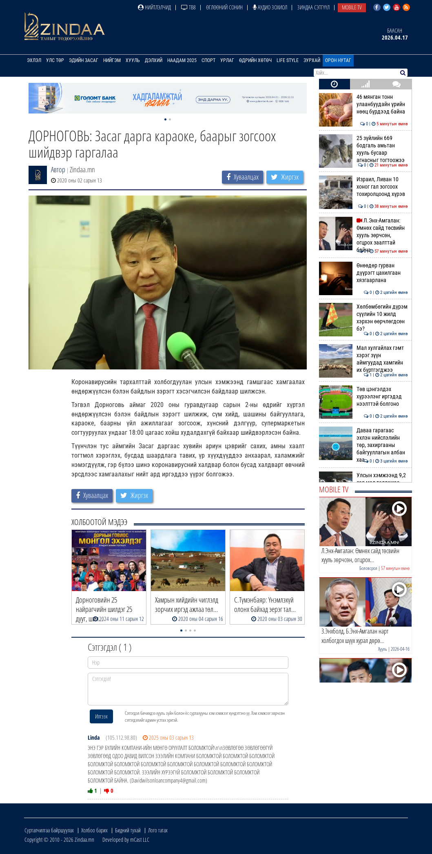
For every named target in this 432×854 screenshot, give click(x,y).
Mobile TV (352, 7)
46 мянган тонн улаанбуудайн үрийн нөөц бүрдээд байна (363, 104)
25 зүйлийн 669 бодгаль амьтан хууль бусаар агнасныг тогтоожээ (363, 149)
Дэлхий (153, 60)
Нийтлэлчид (154, 7)
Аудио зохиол (270, 7)
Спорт (208, 60)
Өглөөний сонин (224, 7)
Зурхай (312, 60)
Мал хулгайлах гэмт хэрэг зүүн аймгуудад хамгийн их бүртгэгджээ (363, 359)
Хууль (133, 60)
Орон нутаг (338, 60)
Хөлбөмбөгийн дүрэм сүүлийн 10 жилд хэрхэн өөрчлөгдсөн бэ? (363, 318)
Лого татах (158, 830)
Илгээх (101, 716)
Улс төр (55, 60)
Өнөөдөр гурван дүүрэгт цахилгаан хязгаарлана (363, 273)
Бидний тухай (128, 830)
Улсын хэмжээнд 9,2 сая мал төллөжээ (363, 478)
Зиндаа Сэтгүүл (313, 7)
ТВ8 (188, 7)
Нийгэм (112, 60)
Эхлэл (34, 60)
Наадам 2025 (182, 60)
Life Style (288, 60)
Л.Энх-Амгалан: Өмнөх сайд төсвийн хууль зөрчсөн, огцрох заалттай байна (363, 235)
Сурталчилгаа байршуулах (49, 830)
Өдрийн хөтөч (255, 60)
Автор (58, 169)
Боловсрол (368, 568)
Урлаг (227, 60)
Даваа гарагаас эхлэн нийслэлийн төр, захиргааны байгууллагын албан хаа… (363, 445)
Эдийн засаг (83, 60)
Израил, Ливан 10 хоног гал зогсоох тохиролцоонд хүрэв (363, 187)
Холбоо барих (94, 830)
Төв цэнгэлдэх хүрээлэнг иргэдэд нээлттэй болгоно (363, 396)
